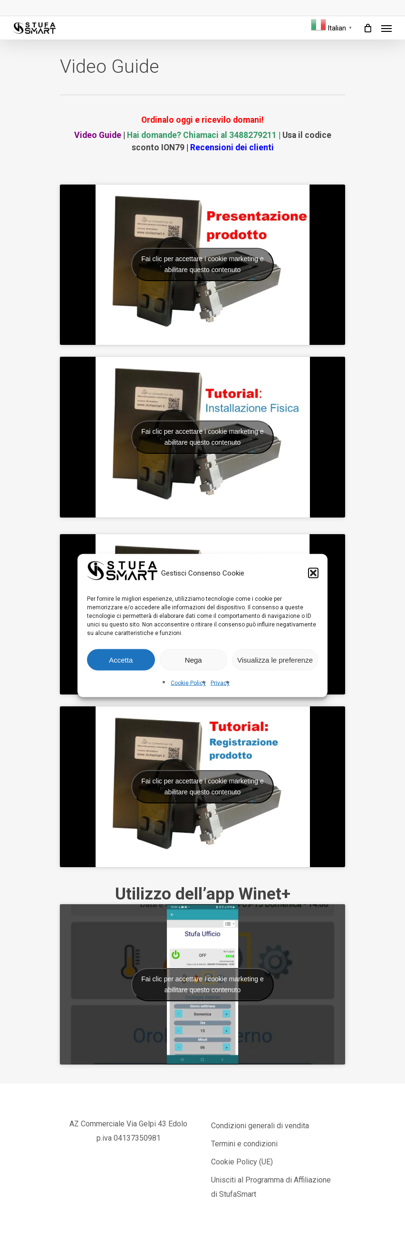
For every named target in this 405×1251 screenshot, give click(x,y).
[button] (313, 573)
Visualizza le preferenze (275, 659)
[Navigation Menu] (386, 28)
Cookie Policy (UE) (242, 1161)
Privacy (220, 683)
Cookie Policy (188, 683)
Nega (193, 659)
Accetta (121, 659)
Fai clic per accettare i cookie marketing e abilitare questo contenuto (202, 264)
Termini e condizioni (244, 1143)
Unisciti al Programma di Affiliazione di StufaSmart (271, 1187)
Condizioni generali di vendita (260, 1125)
